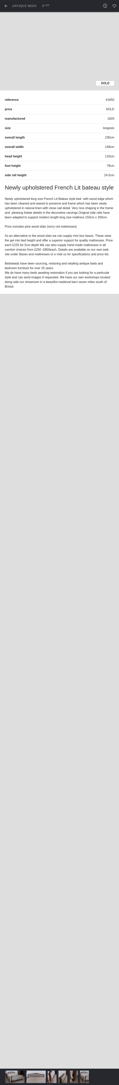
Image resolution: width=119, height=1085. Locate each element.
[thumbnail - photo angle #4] (75, 1077)
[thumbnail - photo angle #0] (17, 1077)
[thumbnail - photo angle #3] (64, 1077)
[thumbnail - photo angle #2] (54, 1077)
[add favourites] (114, 6)
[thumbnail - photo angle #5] (86, 1077)
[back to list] (6, 6)
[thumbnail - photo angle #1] (38, 1077)
